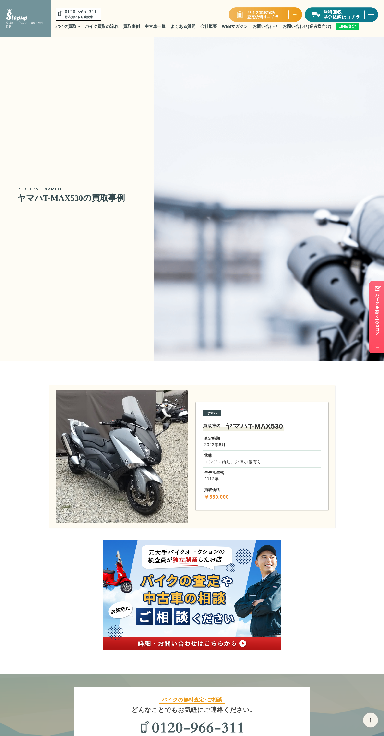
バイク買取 (68, 26)
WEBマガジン (235, 26)
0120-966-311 (81, 13)
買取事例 (131, 26)
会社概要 (208, 26)
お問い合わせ (265, 26)
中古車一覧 (155, 26)
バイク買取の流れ (101, 26)
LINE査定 (347, 26)
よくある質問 (182, 26)
